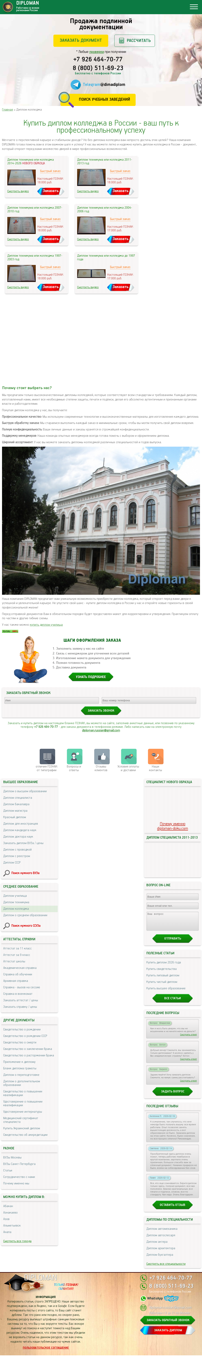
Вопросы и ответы (74, 768)
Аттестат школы (14, 961)
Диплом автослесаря (160, 1239)
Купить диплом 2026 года (163, 966)
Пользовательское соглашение (46, 1351)
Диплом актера (156, 1245)
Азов (6, 1219)
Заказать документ (81, 40)
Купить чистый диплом (161, 985)
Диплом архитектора (160, 1252)
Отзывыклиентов (101, 768)
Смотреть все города (17, 1241)
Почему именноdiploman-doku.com (172, 826)
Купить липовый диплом (162, 979)
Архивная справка (15, 981)
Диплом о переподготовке (21, 1075)
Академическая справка (20, 968)
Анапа (7, 1232)
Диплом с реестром (16, 856)
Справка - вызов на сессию (21, 987)
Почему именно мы (16, 1183)
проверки (96, 52)
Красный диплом (14, 817)
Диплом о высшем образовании (25, 791)
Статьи (7, 1170)
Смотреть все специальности (166, 1267)
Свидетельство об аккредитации (25, 1135)
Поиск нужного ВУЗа (25, 873)
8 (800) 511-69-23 (98, 68)
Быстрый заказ (50, 171)
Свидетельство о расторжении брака (28, 1055)
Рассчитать (139, 40)
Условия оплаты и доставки (128, 768)
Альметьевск (12, 1226)
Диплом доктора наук (18, 837)
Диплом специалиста (17, 798)
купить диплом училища (46, 625)
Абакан (8, 1206)
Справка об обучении (17, 974)
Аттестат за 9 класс (16, 955)
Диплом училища (15, 896)
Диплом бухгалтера (159, 1258)
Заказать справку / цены (20, 1007)
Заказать (51, 191)
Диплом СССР (12, 863)
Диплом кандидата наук (19, 830)
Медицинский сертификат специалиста (20, 1120)
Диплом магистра (15, 811)
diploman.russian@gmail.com (101, 730)
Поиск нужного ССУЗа (25, 926)
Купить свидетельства (161, 973)
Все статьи (172, 1002)
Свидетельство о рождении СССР (25, 1036)
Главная (7, 110)
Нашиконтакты (155, 768)
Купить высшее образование (166, 992)
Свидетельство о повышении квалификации (22, 1093)
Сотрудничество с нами (19, 1177)
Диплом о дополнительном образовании (21, 1083)
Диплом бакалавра (16, 804)
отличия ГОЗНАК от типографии (46, 768)
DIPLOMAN (40, 1281)
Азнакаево (10, 1213)
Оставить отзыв (172, 1209)
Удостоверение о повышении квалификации (22, 1103)
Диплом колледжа (16, 909)
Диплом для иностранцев (20, 824)
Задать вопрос (172, 1095)
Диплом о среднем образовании (25, 915)
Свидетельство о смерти (19, 1042)
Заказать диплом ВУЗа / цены (23, 843)
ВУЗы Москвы (12, 1157)
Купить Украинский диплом (21, 1128)
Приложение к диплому (19, 1062)
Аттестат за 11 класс (17, 948)
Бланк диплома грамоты (19, 1068)
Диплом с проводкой (17, 850)
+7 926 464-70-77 (98, 60)
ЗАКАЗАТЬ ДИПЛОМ (168, 1334)
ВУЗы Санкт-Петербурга (19, 1164)
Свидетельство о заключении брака (27, 1049)
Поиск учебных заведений (104, 99)
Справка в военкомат (17, 994)
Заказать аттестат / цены (20, 1000)
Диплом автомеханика (161, 1232)
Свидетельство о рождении (22, 1029)
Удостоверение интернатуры (22, 1112)
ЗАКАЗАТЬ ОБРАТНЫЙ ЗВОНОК (168, 1324)
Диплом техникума (16, 902)
